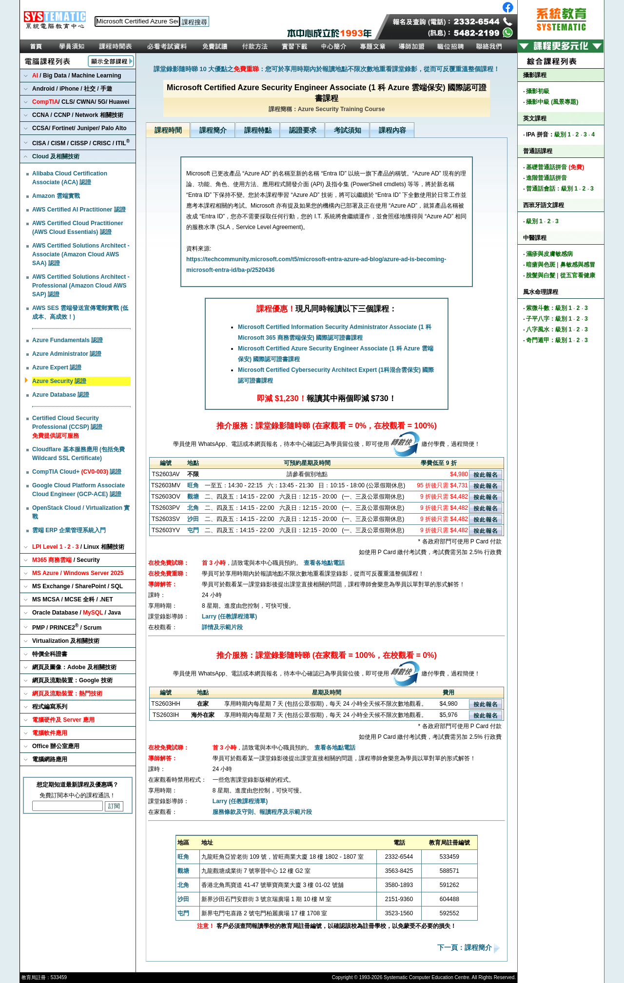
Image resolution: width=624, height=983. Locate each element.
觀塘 (193, 496)
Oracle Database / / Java (76, 612)
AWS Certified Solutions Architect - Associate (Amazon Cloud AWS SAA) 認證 (81, 254)
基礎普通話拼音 (555, 167)
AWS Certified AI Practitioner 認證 (79, 209)
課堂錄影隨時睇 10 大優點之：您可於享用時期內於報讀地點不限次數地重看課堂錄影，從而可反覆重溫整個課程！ (327, 69)
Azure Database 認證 (60, 394)
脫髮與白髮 (540, 275)
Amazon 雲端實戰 (56, 196)
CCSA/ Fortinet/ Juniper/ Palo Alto (79, 128)
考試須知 (347, 130)
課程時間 (168, 130)
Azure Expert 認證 (56, 367)
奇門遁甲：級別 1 (549, 340)
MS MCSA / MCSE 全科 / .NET (72, 599)
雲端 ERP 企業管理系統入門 (69, 530)
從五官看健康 (577, 275)
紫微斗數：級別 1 (549, 308)
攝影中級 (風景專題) (552, 101)
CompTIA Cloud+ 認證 (76, 471)
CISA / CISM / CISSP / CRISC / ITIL (81, 142)
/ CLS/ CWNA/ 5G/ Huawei (80, 101)
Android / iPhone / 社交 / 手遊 (72, 88)
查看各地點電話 (324, 562)
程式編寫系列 (49, 706)
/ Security (66, 560)
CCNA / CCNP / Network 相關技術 (77, 115)
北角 (193, 507)
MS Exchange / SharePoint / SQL (77, 586)
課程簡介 (213, 130)
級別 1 (562, 134)
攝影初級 (537, 91)
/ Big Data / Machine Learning (76, 75)
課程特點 (258, 130)
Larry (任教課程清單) (229, 616)
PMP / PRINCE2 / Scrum (67, 627)
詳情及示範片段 (222, 627)
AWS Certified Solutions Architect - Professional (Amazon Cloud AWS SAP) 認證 (81, 285)
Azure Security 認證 (59, 381)
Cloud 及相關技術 (55, 156)
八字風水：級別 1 (549, 329)
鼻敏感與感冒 (577, 264)
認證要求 (302, 130)
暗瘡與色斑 (540, 264)
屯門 (193, 530)
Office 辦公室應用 (55, 746)
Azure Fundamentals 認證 (67, 340)
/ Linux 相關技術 (78, 546)
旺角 (193, 485)
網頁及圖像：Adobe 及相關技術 (74, 667)
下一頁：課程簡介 (465, 948)
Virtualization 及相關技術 (65, 640)
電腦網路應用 (49, 759)
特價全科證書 (49, 654)
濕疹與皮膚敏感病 (549, 254)
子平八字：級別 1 (549, 318)
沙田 (193, 519)
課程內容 (392, 130)
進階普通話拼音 (546, 177)
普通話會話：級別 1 (552, 188)
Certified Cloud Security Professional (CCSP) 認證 (67, 427)
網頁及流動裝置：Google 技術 (72, 680)
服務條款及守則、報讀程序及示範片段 (262, 812)
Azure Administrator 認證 (66, 353)
